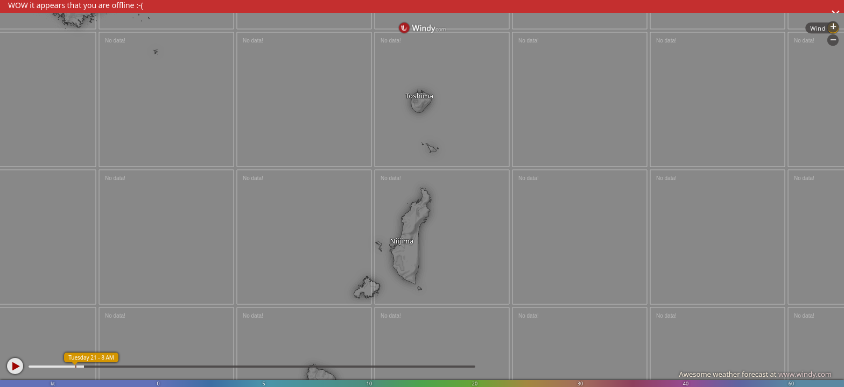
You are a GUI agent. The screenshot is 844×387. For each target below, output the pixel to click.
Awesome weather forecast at (755, 374)
